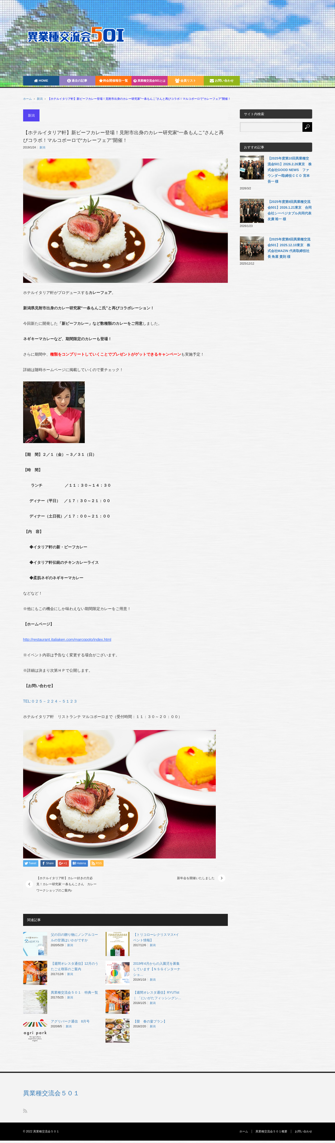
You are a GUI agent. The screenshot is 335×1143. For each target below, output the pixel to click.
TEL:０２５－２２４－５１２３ (50, 701)
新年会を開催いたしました (196, 878)
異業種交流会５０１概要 (271, 1131)
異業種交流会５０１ (51, 1093)
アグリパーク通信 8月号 (70, 1021)
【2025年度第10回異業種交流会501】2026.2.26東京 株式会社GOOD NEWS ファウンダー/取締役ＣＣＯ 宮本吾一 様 (290, 169)
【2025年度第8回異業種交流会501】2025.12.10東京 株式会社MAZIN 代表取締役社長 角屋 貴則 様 (289, 248)
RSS (25, 1111)
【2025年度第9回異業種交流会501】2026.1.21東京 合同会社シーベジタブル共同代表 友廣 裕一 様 (290, 210)
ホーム (243, 1131)
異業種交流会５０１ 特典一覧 (74, 992)
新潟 (40, 98)
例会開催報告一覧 (113, 80)
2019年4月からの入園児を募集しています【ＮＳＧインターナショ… (156, 969)
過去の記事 (77, 80)
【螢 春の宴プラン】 (150, 1021)
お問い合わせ (222, 80)
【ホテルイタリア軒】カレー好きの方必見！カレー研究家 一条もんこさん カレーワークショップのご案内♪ (66, 884)
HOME (41, 80)
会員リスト (185, 80)
